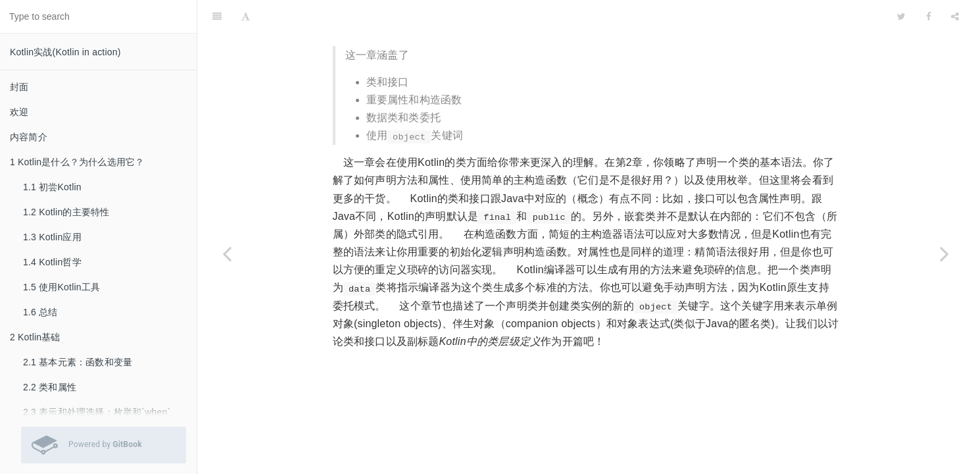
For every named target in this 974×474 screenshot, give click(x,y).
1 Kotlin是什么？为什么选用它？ (77, 162)
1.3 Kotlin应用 (52, 237)
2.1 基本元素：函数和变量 (77, 362)
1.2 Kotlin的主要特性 (66, 212)
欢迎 (19, 112)
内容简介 (28, 137)
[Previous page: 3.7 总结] (226, 253)
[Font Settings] (245, 16)
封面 (19, 87)
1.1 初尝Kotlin (52, 187)
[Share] (955, 16)
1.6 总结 (40, 312)
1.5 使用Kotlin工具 (61, 287)
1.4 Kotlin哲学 (52, 262)
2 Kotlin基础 (35, 337)
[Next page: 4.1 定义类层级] (944, 253)
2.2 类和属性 (49, 387)
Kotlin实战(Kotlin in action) (65, 52)
